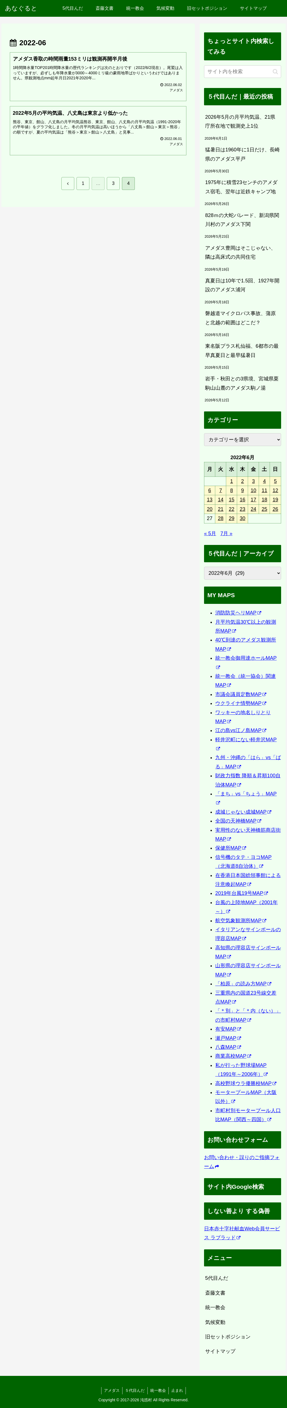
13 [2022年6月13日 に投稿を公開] (209, 499)
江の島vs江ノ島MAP (240, 730)
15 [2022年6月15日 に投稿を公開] (231, 499)
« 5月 (210, 533)
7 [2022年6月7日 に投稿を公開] (220, 490)
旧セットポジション (228, 1337)
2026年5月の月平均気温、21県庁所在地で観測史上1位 (240, 121)
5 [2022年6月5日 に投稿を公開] (275, 481)
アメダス (111, 1390)
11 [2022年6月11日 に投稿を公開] (264, 490)
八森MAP (228, 1047)
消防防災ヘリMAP (238, 613)
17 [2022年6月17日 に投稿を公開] (253, 499)
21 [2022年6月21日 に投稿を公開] (220, 509)
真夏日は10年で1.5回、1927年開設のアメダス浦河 (242, 285)
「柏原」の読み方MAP (243, 984)
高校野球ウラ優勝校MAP (245, 1083)
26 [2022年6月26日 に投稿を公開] (275, 509)
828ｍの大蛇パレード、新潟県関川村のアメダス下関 (242, 220)
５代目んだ (135, 1390)
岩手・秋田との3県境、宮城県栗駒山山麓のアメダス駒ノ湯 (242, 383)
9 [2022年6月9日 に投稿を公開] (242, 490)
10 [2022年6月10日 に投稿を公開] (253, 490)
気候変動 (215, 1322)
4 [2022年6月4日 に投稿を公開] (264, 481)
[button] (275, 71)
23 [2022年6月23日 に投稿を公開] (242, 509)
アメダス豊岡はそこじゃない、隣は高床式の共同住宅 (240, 252)
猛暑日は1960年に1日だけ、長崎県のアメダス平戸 (242, 154)
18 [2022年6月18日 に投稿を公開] (264, 499)
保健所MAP (230, 848)
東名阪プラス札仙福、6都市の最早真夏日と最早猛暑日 (242, 350)
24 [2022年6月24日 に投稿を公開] (253, 509)
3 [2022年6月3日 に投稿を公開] (253, 481)
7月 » (226, 533)
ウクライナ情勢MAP (240, 703)
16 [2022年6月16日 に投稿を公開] (242, 499)
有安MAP (228, 1029)
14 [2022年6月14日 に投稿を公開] (220, 499)
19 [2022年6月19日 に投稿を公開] (275, 499)
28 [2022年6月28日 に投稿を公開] (220, 518)
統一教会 (215, 1307)
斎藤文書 (215, 1293)
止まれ (178, 1390)
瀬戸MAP (228, 1038)
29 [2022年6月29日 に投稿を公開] (231, 518)
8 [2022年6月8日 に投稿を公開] (231, 490)
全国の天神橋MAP (238, 821)
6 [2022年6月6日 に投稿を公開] (209, 490)
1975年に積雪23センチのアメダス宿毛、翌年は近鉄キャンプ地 (241, 187)
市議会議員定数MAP (240, 694)
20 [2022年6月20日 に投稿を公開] (209, 509)
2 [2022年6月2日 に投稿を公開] (242, 481)
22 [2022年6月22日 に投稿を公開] (231, 509)
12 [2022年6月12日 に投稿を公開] (275, 490)
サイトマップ (220, 1351)
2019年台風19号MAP (241, 893)
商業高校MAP (233, 1056)
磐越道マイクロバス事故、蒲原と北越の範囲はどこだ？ (240, 318)
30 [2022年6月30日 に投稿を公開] (242, 518)
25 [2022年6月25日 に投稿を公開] (264, 509)
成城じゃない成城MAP (243, 812)
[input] (242, 71)
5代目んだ (216, 1278)
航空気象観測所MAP (240, 920)
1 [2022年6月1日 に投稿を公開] (231, 481)
